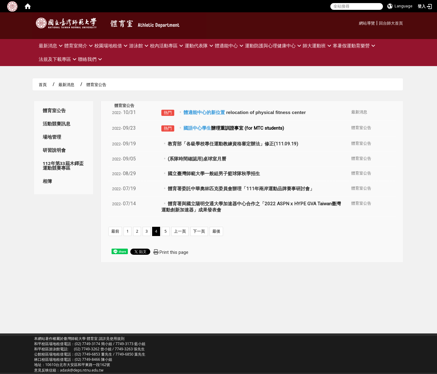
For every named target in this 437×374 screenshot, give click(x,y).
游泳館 (139, 45)
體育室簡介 (79, 45)
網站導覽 (367, 23)
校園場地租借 (111, 45)
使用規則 (117, 338)
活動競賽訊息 (56, 123)
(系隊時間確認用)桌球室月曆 (197, 159)
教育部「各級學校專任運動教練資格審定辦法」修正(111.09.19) (233, 144)
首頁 (43, 84)
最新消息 (51, 45)
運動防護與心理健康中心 (274, 45)
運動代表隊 (200, 45)
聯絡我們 (91, 59)
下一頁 (199, 231)
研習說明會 (54, 150)
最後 (216, 231)
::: (356, 22)
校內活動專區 (167, 45)
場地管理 (52, 137)
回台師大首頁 (391, 23)
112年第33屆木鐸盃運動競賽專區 (63, 165)
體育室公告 (54, 110)
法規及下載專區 (58, 59)
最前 (115, 231)
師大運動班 (318, 45)
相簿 (47, 181)
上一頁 (180, 231)
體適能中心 (230, 45)
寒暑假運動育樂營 (355, 45)
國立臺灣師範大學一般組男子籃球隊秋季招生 (214, 173)
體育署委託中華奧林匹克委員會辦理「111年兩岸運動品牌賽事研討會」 (241, 188)
